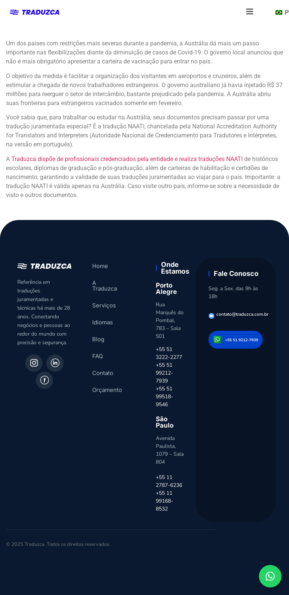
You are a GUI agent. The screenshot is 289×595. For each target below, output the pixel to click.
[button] (249, 12)
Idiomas (102, 316)
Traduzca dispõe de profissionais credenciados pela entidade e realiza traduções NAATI (127, 159)
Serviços (104, 299)
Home (100, 266)
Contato (102, 367)
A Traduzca (107, 282)
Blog (98, 333)
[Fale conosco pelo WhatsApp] (270, 576)
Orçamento (107, 384)
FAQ (97, 350)
